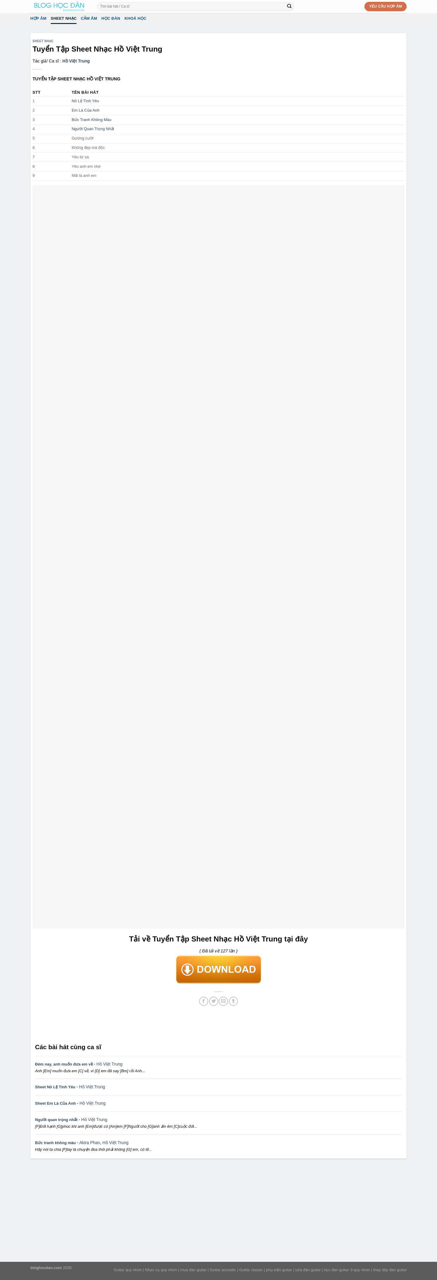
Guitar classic (251, 1270)
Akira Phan (89, 1142)
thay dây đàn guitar (390, 1270)
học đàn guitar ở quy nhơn (347, 1270)
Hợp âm (38, 18)
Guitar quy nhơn (127, 1270)
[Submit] (289, 6)
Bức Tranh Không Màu (91, 119)
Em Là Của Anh (86, 110)
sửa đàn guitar (308, 1270)
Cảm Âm (89, 18)
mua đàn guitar (193, 1270)
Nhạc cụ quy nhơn (161, 1270)
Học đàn (110, 18)
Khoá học (135, 18)
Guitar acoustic (223, 1270)
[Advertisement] (218, 1024)
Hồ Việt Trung (76, 61)
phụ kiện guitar (279, 1270)
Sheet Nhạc (63, 18)
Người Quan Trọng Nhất (93, 128)
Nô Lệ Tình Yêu (85, 101)
